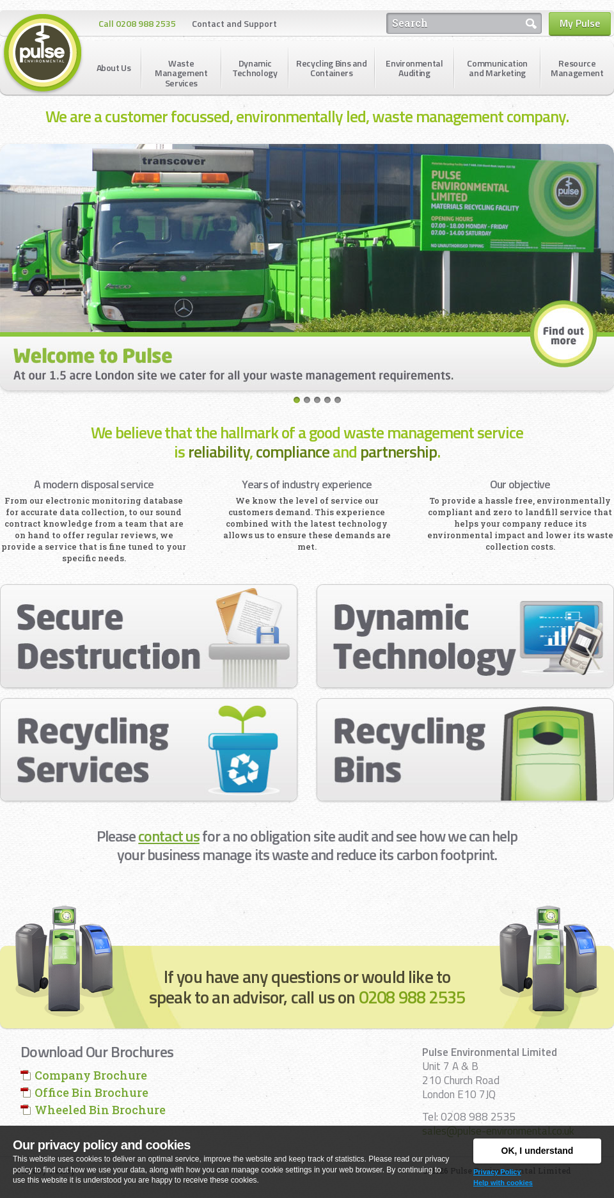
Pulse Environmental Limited (43, 54)
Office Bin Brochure (91, 1092)
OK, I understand (537, 1151)
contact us (168, 835)
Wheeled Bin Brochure (100, 1109)
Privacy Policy (497, 1172)
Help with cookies (503, 1182)
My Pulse (580, 23)
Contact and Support (234, 23)
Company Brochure (91, 1075)
